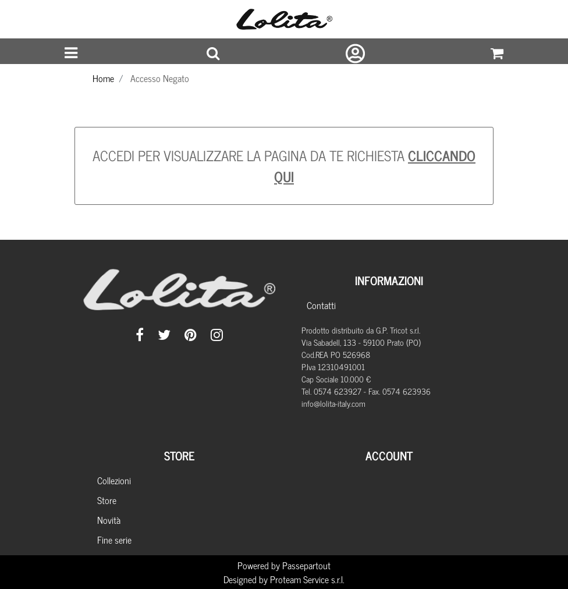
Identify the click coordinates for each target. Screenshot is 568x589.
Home (103, 78)
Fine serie (114, 539)
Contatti (321, 305)
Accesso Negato (159, 78)
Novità (108, 519)
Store (106, 500)
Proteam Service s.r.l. (307, 579)
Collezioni (114, 480)
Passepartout (306, 565)
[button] (213, 53)
